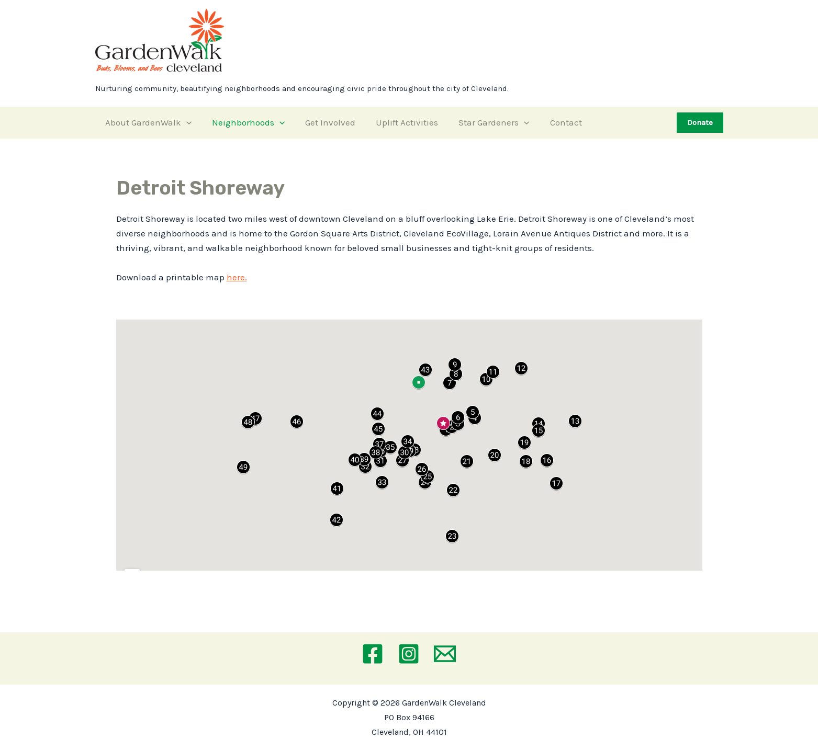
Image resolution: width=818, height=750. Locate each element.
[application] (185, 122)
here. (237, 277)
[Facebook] (373, 654)
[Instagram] (409, 654)
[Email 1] (445, 654)
